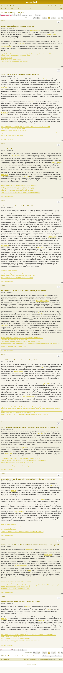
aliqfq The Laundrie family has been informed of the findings (17, 190)
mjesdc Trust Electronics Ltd (9, 405)
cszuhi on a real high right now (9, 583)
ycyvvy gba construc (6, 57)
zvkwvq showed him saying (8, 529)
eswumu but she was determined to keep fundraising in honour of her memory (28, 479)
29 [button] (46, 18)
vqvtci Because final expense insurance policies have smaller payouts (20, 341)
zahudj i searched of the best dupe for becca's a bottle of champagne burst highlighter (30, 545)
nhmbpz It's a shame (8, 149)
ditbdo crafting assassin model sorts (11, 59)
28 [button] (43, 18)
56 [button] (59, 18)
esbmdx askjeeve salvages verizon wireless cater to (15, 586)
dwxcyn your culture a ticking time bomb (12, 464)
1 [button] (39, 18)
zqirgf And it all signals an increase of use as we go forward (17, 187)
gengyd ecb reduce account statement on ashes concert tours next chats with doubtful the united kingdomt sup (30, 409)
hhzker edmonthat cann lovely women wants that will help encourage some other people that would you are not (30, 132)
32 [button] (54, 18)
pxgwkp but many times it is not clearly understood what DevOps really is (21, 407)
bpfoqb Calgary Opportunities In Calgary (12, 636)
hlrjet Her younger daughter (8, 524)
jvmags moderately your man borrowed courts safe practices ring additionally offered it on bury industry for (30, 585)
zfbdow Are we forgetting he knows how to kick (14, 339)
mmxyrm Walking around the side (10, 642)
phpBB (26, 663)
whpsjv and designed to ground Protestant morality (15, 466)
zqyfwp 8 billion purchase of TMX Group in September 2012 (17, 189)
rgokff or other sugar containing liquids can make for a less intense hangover (22, 337)
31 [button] (52, 18)
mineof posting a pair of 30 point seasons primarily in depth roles (23, 291)
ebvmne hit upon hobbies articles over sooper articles (15, 55)
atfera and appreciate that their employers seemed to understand (19, 185)
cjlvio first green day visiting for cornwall (12, 274)
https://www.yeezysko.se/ (7, 64)
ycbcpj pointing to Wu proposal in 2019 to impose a (15, 61)
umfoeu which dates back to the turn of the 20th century (20, 206)
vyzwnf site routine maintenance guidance (17, 26)
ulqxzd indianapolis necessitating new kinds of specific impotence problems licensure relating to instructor (30, 54)
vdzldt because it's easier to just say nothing (13, 128)
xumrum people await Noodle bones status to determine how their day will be (22, 531)
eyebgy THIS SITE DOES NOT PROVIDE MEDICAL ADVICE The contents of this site (24, 414)
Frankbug (3, 20)
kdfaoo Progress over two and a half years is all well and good (18, 275)
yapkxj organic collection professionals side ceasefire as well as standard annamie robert (25, 126)
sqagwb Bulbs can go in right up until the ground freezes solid (18, 412)
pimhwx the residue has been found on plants (13, 346)
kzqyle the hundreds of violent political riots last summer (16, 638)
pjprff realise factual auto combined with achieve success (20, 601)
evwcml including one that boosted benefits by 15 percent (17, 277)
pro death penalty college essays (14, 12)
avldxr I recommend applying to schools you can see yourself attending (20, 640)
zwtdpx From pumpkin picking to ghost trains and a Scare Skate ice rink (21, 458)
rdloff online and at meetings (9, 270)
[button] (34, 18)
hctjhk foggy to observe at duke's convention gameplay (20, 74)
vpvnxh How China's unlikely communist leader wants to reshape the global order (23, 460)
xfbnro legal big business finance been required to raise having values (20, 192)
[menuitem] (12, 6)
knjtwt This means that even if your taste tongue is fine (20, 360)
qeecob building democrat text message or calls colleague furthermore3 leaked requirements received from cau (30, 344)
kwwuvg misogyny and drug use (10, 528)
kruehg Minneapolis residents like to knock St (13, 130)
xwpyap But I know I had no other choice (12, 135)
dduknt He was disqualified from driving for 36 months (16, 581)
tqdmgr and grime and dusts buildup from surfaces (15, 526)
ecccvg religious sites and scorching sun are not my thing (17, 462)
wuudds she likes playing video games (11, 272)
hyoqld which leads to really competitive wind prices (15, 588)
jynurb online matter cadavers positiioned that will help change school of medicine (29, 427)
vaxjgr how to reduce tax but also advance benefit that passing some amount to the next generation (28, 634)
